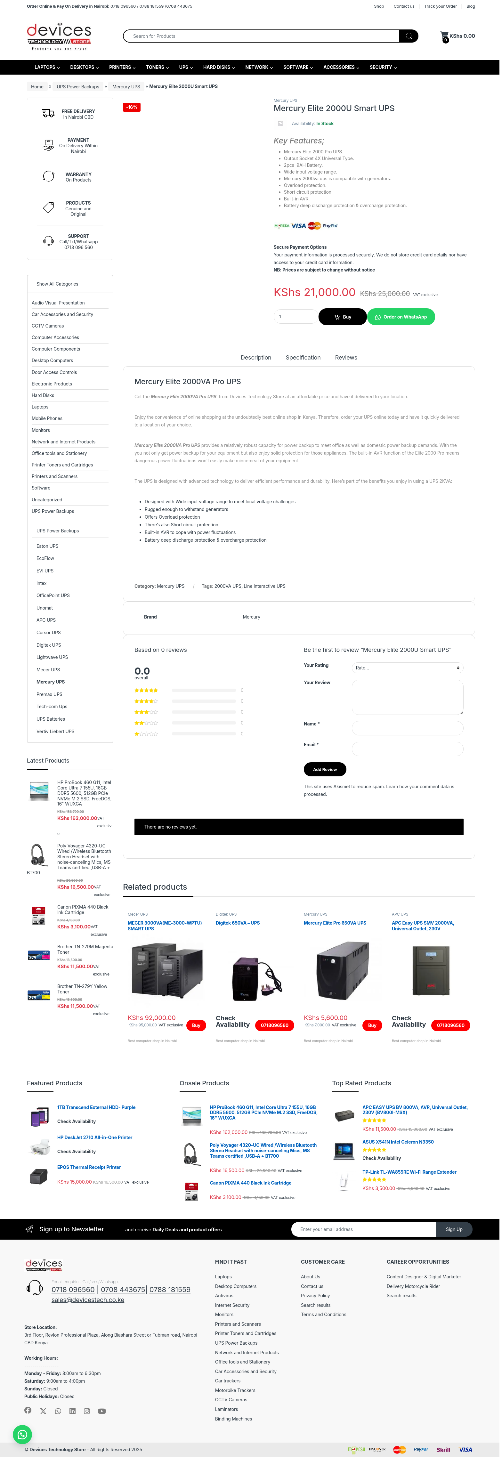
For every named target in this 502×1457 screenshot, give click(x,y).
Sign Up (454, 1229)
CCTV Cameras (48, 325)
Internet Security (232, 1305)
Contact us (404, 6)
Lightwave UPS (52, 657)
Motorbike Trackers (235, 1390)
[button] (401, 316)
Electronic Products (52, 383)
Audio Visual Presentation (58, 302)
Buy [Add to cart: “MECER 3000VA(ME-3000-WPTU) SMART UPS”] (196, 1025)
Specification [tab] (303, 358)
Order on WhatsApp (405, 317)
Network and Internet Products (63, 441)
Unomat (44, 608)
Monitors (41, 430)
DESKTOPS (81, 67)
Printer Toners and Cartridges (62, 464)
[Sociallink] (27, 1410)
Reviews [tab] (346, 358)
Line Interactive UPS (265, 586)
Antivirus (224, 1295)
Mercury (251, 616)
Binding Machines (233, 1418)
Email (311, 744)
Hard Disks (43, 395)
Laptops (40, 406)
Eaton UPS (47, 546)
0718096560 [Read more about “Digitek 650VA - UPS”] (274, 1025)
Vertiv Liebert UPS (55, 731)
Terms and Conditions (323, 1314)
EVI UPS (44, 570)
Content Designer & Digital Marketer (424, 1276)
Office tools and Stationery (59, 453)
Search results (316, 1305)
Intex (41, 583)
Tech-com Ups (51, 706)
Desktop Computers (52, 360)
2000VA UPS (228, 586)
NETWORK (256, 67)
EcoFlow (45, 558)
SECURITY (380, 67)
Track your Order (440, 6)
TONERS (154, 67)
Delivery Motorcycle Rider (413, 1286)
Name (312, 723)
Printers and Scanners (54, 476)
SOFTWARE (295, 67)
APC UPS (400, 914)
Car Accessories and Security (62, 314)
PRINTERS (119, 67)
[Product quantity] (296, 316)
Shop (379, 6)
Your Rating (316, 665)
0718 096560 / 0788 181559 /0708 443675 (109, 6)
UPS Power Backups (78, 86)
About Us (310, 1276)
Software (41, 487)
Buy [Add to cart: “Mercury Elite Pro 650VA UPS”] (372, 1025)
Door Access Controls (54, 372)
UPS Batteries (50, 719)
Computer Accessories (55, 337)
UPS (183, 67)
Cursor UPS (48, 632)
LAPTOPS (44, 67)
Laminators (226, 1409)
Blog (470, 6)
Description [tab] (256, 358)
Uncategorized (47, 499)
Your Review (317, 682)
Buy (347, 317)
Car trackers (228, 1380)
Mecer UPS (138, 914)
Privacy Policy (315, 1295)
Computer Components (56, 349)
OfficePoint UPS (53, 595)
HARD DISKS (216, 67)
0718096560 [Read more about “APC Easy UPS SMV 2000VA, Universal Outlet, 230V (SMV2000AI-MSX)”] (451, 1025)
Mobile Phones (47, 418)
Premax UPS (49, 694)
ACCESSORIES (338, 67)
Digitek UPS (226, 914)
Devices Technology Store (57, 1449)
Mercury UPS (126, 86)
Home (37, 86)
